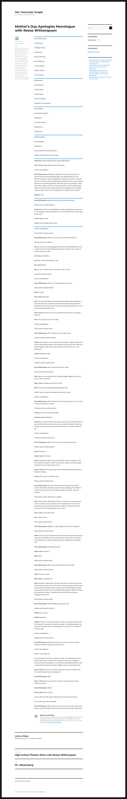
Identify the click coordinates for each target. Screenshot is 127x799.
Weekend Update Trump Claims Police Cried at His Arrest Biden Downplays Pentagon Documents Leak (100, 61)
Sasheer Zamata (24, 77)
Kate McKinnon (19, 63)
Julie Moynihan (24, 61)
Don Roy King (18, 41)
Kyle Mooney (24, 65)
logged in (26, 738)
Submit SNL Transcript (94, 52)
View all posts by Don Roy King (53, 722)
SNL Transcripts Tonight (29, 12)
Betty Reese (23, 51)
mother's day (18, 70)
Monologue (22, 68)
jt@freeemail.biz (26, 781)
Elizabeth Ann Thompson (21, 56)
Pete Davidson (23, 72)
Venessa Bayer (25, 78)
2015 (16, 46)
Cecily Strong (21, 55)
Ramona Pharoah (19, 73)
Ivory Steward (22, 60)
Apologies (23, 50)
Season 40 (17, 78)
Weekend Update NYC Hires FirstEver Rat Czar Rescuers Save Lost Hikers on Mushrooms (99, 67)
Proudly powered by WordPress (37, 792)
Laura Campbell (19, 67)
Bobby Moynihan (19, 53)
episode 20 (18, 58)
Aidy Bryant (18, 48)
